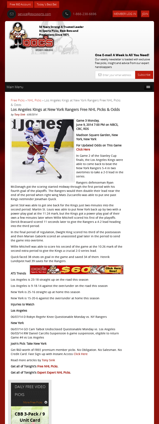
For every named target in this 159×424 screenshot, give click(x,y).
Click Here (18, 386)
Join (145, 14)
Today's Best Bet (50, 5)
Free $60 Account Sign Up (132, 162)
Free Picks (18, 70)
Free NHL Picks (47, 398)
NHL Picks (34, 70)
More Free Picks (135, 88)
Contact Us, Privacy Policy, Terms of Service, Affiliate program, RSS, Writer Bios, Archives (104, 418)
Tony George (135, 126)
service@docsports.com (29, 14)
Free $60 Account (21, 5)
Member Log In (125, 14)
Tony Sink (19, 89)
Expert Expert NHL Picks (53, 404)
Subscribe (144, 44)
